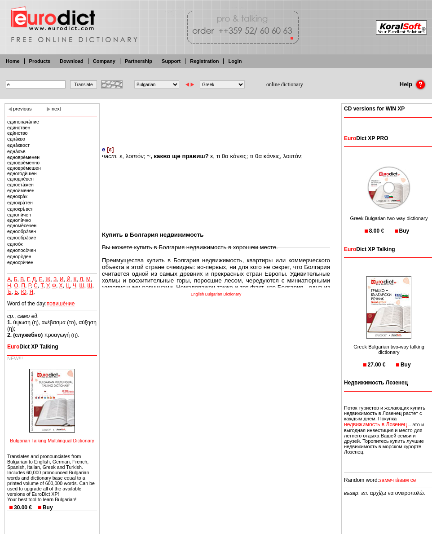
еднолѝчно (19, 220)
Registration (204, 61)
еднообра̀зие (21, 237)
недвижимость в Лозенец (375, 424)
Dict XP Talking (32, 347)
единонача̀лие (23, 121)
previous (22, 108)
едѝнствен (18, 127)
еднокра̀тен (20, 202)
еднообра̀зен (21, 231)
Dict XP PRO (366, 138)
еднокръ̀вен (20, 209)
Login (235, 61)
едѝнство (17, 133)
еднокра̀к (17, 196)
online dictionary (284, 84)
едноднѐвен (20, 178)
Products (40, 61)
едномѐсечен (21, 225)
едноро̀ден (19, 256)
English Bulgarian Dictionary (216, 294)
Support (171, 61)
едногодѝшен (22, 173)
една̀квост (18, 145)
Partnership (138, 61)
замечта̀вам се (397, 480)
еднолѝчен (19, 214)
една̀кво (16, 138)
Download (72, 61)
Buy (48, 507)
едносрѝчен (20, 262)
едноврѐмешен (24, 168)
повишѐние (61, 303)
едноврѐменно (23, 162)
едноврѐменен (23, 157)
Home (13, 61)
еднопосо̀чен (21, 250)
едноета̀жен (20, 184)
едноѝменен (21, 190)
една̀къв (16, 151)
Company (104, 61)
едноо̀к (14, 244)
